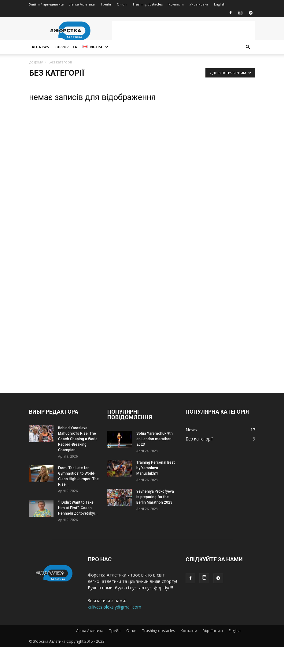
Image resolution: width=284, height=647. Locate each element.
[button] (248, 47)
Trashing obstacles (147, 4)
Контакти (176, 4)
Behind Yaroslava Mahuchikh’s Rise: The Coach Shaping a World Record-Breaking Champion (78, 439)
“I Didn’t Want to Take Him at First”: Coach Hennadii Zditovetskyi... (78, 508)
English (219, 4)
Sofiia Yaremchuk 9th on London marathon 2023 (154, 439)
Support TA (65, 47)
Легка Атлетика (82, 4)
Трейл (106, 4)
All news (40, 47)
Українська (199, 4)
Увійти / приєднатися (46, 4)
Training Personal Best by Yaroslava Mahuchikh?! (155, 468)
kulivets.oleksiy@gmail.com (114, 607)
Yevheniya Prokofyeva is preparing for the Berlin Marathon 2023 (155, 497)
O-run (122, 4)
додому (36, 62)
